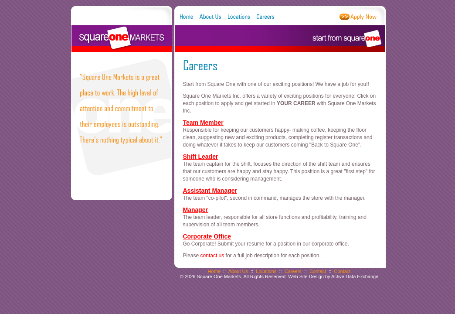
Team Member (203, 122)
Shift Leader (200, 156)
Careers (293, 271)
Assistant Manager (210, 190)
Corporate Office (207, 236)
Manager (195, 209)
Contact (317, 271)
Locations (266, 271)
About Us (238, 271)
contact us (212, 256)
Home (214, 271)
